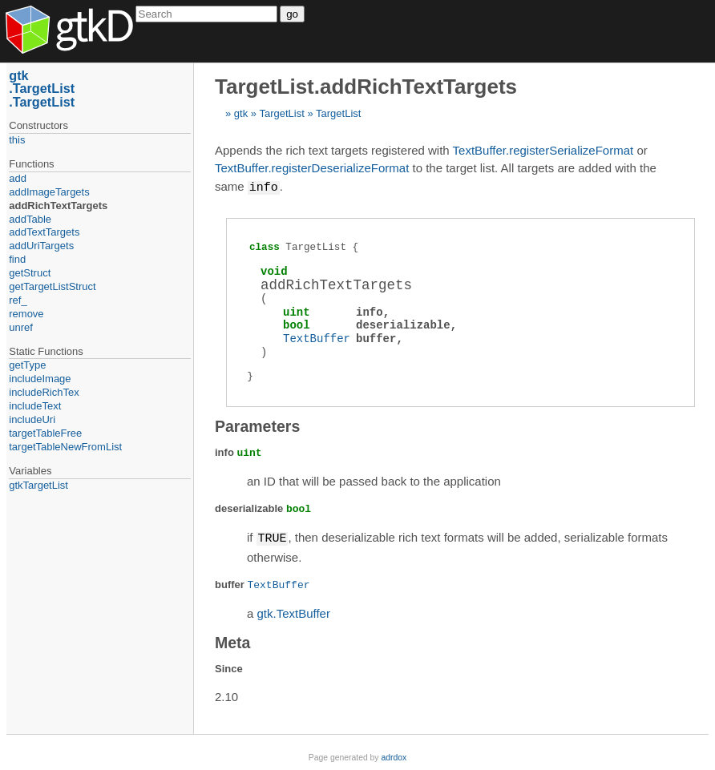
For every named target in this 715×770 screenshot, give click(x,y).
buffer (376, 337)
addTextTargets (44, 232)
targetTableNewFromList (65, 447)
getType (27, 365)
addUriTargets (41, 246)
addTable (30, 219)
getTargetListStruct (52, 286)
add (17, 178)
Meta (232, 641)
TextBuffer (316, 337)
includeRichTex (44, 392)
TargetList (281, 113)
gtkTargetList (38, 485)
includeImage (40, 379)
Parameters (257, 425)
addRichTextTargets (58, 206)
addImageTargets (49, 192)
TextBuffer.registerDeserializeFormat (312, 168)
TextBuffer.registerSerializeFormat (543, 150)
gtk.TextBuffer (293, 612)
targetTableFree (45, 433)
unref (21, 327)
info (369, 311)
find (17, 259)
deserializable (403, 324)
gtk (241, 113)
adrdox (393, 756)
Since (229, 667)
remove (26, 314)
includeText (35, 406)
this (17, 140)
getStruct (29, 273)
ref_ (17, 300)
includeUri (32, 419)
